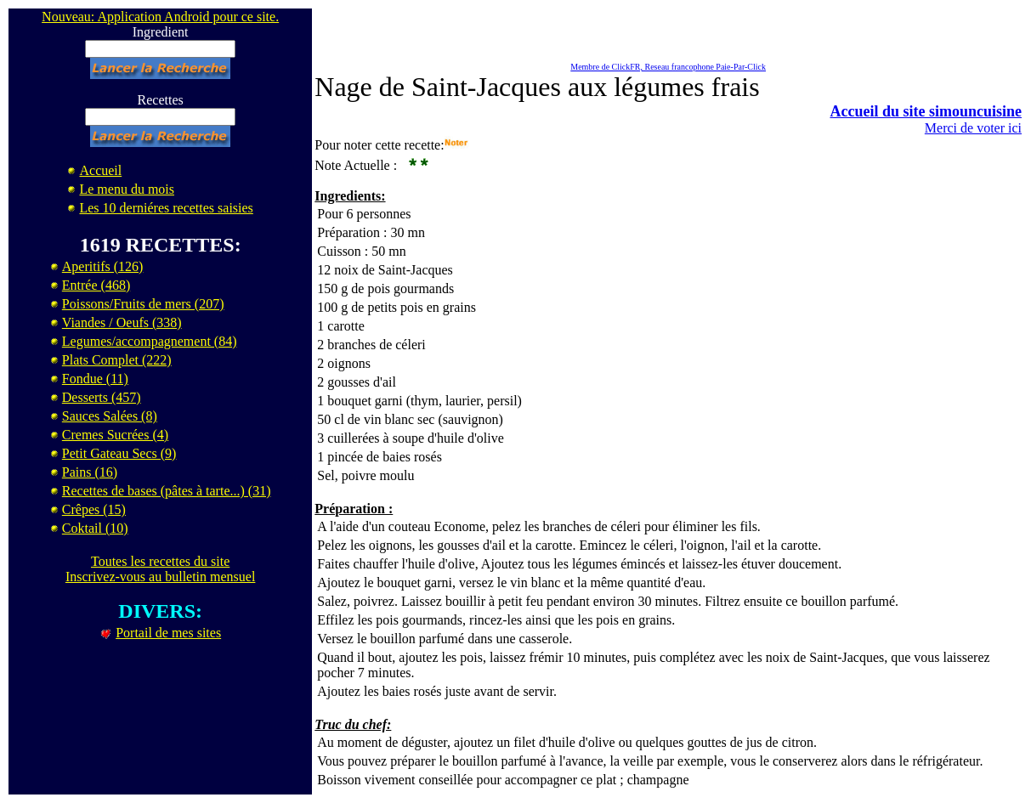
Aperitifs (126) (103, 266)
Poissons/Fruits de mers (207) (143, 304)
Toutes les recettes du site (160, 561)
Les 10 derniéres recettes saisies (165, 208)
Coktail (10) (95, 528)
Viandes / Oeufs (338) (122, 322)
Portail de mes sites (168, 632)
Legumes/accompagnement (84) (149, 341)
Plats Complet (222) (117, 360)
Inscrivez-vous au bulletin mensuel (160, 576)
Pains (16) (89, 472)
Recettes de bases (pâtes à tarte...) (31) (166, 490)
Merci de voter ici (973, 128)
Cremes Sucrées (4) (115, 434)
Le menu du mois (126, 189)
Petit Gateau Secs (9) (119, 453)
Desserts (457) (101, 397)
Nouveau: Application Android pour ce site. (160, 16)
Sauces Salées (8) (109, 416)
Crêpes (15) (94, 509)
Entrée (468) (96, 285)
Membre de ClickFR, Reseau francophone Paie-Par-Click (668, 66)
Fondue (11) (95, 378)
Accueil (100, 170)
